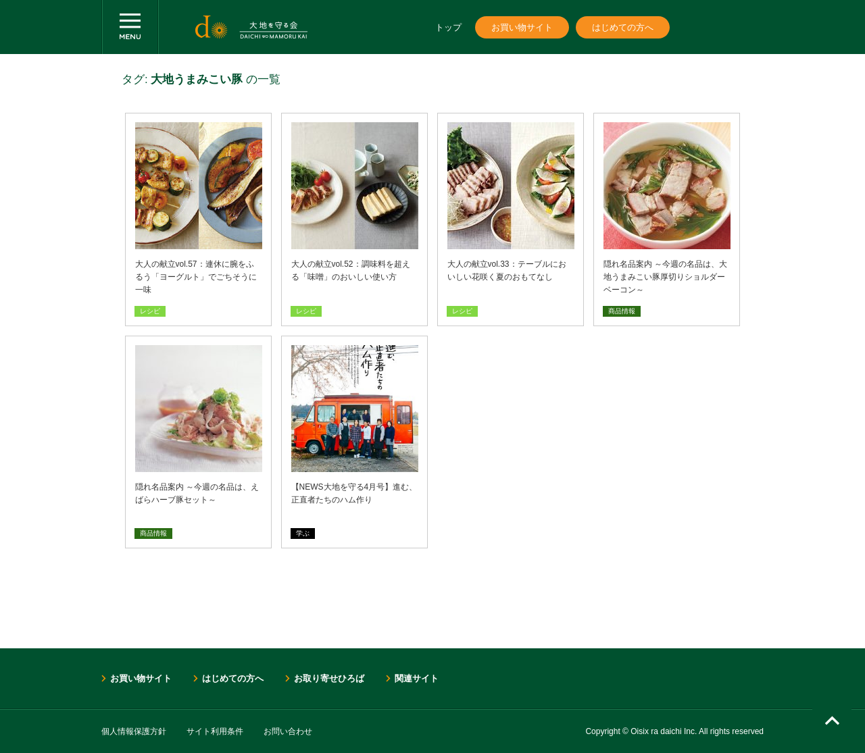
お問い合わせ (288, 731)
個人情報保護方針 (133, 731)
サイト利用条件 (215, 731)
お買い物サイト (522, 27)
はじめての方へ (622, 27)
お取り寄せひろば (329, 678)
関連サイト (417, 678)
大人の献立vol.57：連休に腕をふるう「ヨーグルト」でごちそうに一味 (196, 276)
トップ (448, 27)
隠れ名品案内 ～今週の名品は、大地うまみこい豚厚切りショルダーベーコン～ (665, 276)
